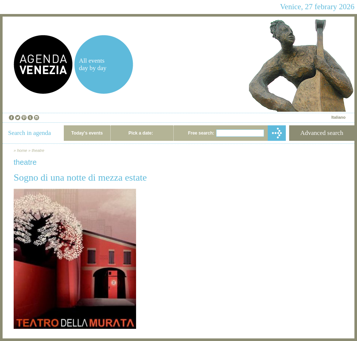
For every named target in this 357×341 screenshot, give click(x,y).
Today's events (87, 133)
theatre (38, 150)
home (22, 150)
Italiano (338, 117)
